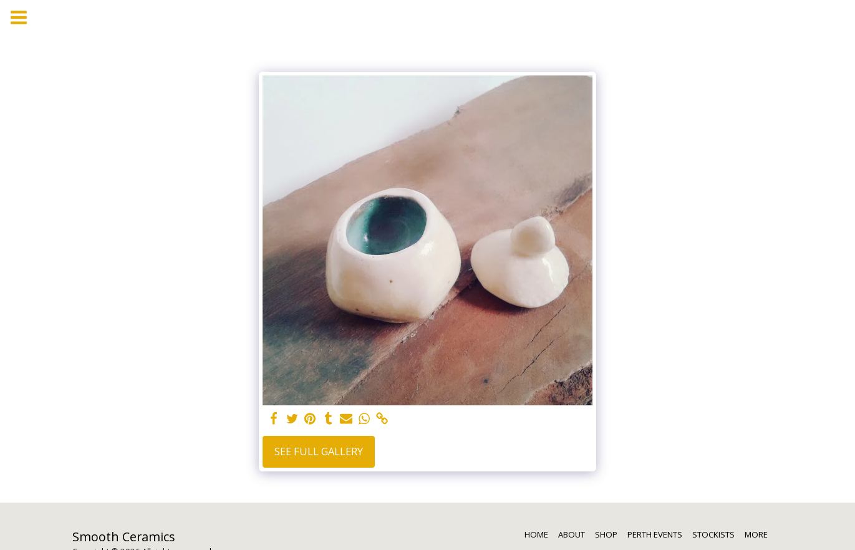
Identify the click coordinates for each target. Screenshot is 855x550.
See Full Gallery (318, 451)
